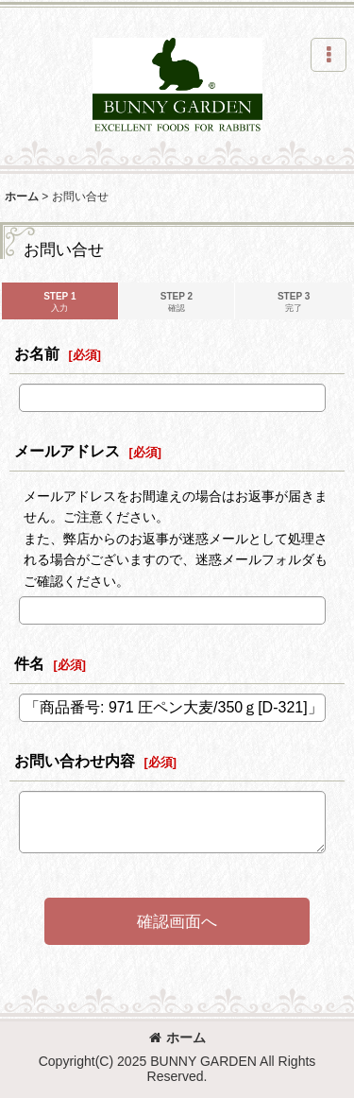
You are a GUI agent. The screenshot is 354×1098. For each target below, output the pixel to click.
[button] (328, 55)
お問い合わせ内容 (74, 760)
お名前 (36, 353)
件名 (29, 663)
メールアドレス (67, 450)
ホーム (177, 1037)
